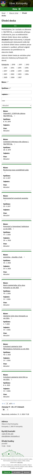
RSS (22, 26)
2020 (27, 71)
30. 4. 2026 (7, 240)
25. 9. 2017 (7, 178)
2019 (19, 71)
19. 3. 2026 (7, 293)
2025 (5, 77)
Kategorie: (5, 64)
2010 (13, 65)
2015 (19, 68)
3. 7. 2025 (6, 324)
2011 (20, 65)
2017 (5, 71)
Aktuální (6, 131)
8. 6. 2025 (6, 385)
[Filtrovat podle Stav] (16, 105)
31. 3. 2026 (7, 235)
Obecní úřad (13, 13)
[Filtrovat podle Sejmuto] (16, 99)
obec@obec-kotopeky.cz (11, 436)
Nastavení (26, 472)
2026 (12, 77)
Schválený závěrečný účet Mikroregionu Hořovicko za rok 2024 (16, 348)
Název (4, 82)
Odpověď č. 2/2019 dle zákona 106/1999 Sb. (14, 115)
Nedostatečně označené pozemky (15, 199)
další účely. (20, 462)
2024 (27, 74)
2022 (12, 74)
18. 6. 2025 (7, 355)
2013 (5, 68)
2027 (20, 77)
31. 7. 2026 (6, 299)
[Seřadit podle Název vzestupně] (8, 81)
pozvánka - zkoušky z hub (14, 257)
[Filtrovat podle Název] (16, 85)
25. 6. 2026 (7, 269)
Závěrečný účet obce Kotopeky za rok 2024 (15, 317)
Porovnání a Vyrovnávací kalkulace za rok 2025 (16, 228)
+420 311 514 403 (7, 434)
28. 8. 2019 (7, 150)
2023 (19, 74)
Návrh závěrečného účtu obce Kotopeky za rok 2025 (14, 286)
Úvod (3, 13)
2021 (5, 74)
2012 (27, 65)
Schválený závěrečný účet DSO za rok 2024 (15, 378)
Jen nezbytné (17, 472)
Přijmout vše (7, 472)
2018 (12, 71)
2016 (26, 68)
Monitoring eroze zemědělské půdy (16, 171)
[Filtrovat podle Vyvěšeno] (16, 92)
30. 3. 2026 (7, 263)
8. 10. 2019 (7, 122)
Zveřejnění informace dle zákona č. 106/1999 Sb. (16, 143)
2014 (12, 68)
